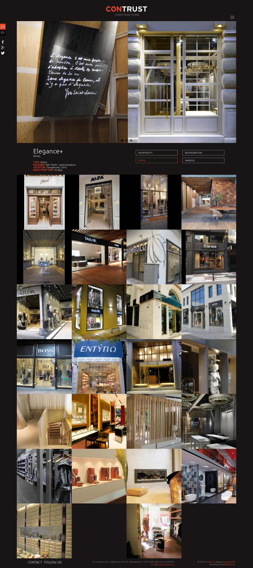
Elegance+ (48, 151)
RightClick (229, 564)
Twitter (3, 53)
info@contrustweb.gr (162, 564)
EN (3, 26)
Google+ (3, 48)
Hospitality (145, 152)
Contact (35, 562)
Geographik (229, 561)
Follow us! (53, 562)
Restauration (193, 152)
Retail (37, 156)
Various (190, 160)
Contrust (210, 561)
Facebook (3, 42)
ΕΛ (3, 32)
